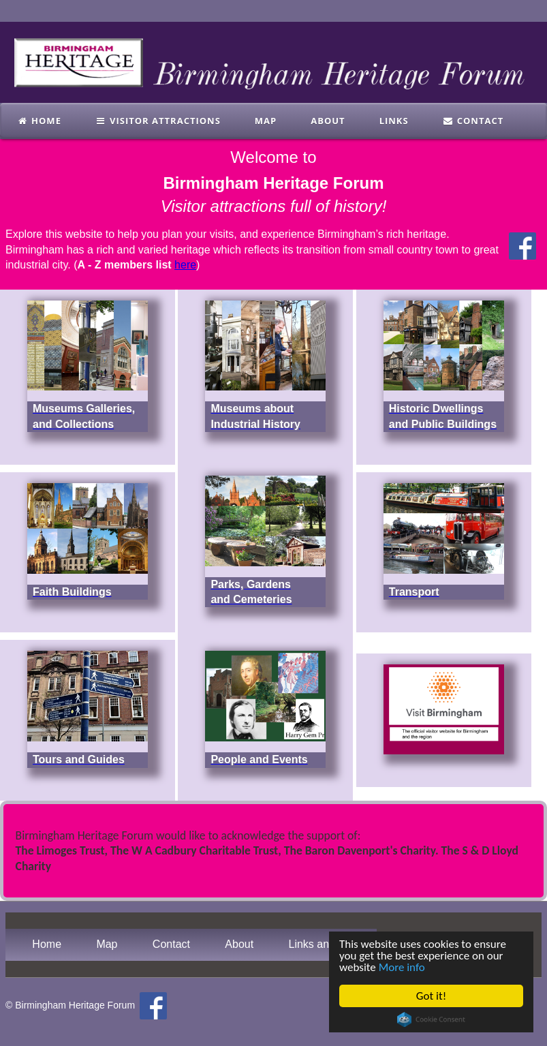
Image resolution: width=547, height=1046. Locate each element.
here (185, 265)
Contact (473, 120)
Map (266, 120)
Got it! (431, 996)
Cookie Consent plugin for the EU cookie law (431, 1019)
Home (39, 120)
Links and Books (328, 944)
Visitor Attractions (158, 120)
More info (402, 967)
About (328, 120)
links (394, 120)
